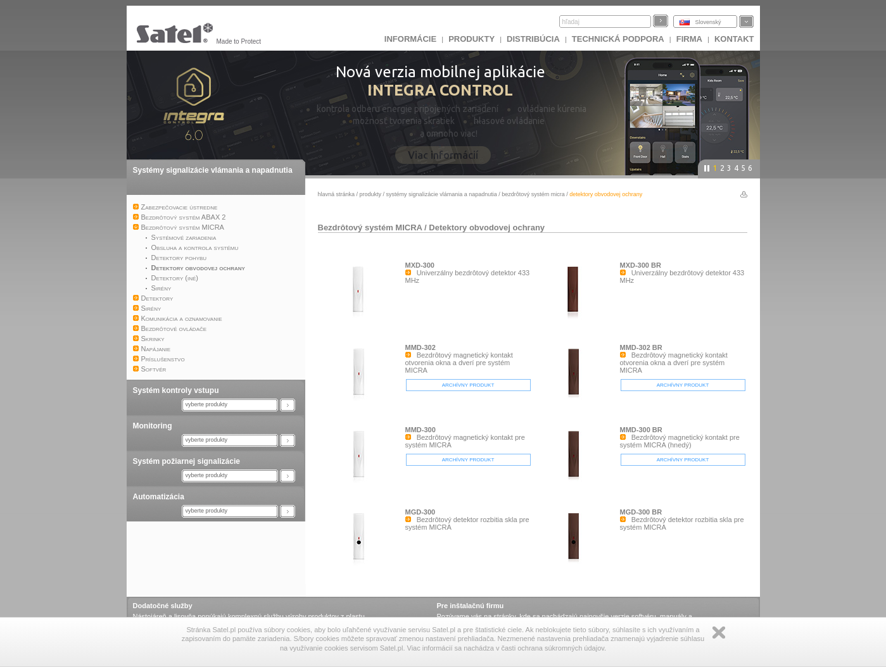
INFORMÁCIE (410, 39)
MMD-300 (420, 429)
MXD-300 (419, 265)
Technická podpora (618, 39)
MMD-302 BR (641, 347)
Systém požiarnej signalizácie (186, 461)
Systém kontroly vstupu (176, 390)
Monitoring (152, 425)
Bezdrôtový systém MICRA (533, 194)
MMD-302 (420, 347)
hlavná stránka (336, 194)
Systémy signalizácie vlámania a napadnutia (213, 170)
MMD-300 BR (641, 429)
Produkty (471, 39)
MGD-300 (420, 512)
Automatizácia (158, 496)
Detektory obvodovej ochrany (487, 227)
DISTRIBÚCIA (533, 39)
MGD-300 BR (641, 512)
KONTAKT (734, 39)
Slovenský (708, 22)
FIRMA (689, 39)
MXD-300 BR (640, 265)
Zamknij (718, 632)
